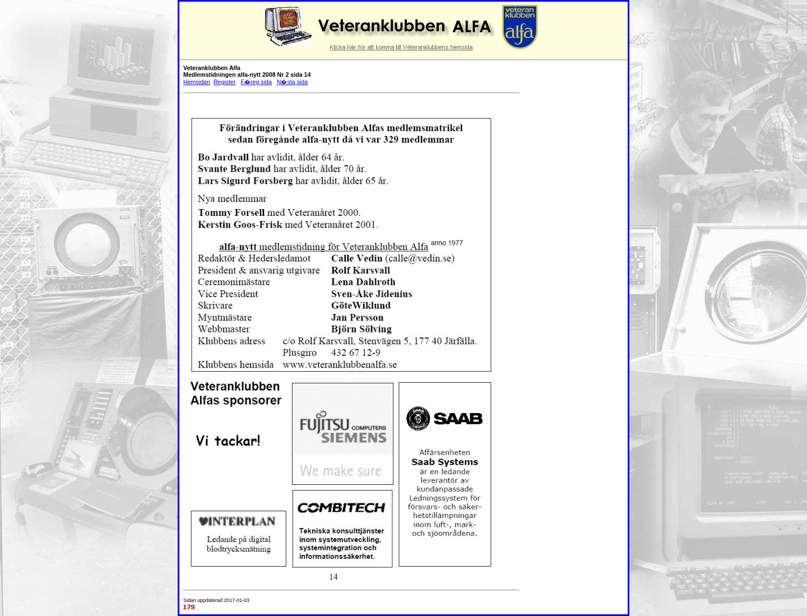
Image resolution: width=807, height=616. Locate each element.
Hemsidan (196, 81)
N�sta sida (292, 81)
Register (225, 81)
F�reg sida (255, 81)
